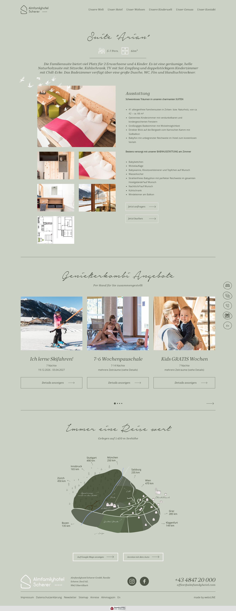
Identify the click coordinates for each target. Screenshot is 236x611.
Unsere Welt (96, 9)
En (118, 597)
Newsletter (70, 597)
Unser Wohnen (135, 9)
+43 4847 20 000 (195, 579)
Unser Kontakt (206, 9)
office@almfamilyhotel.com (196, 585)
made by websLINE (204, 597)
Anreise (94, 597)
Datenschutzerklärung (49, 597)
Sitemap (83, 597)
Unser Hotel (114, 9)
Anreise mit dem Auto (143, 557)
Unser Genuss (184, 9)
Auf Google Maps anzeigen (95, 557)
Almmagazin (108, 597)
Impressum (27, 597)
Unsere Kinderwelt (160, 9)
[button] (115, 403)
